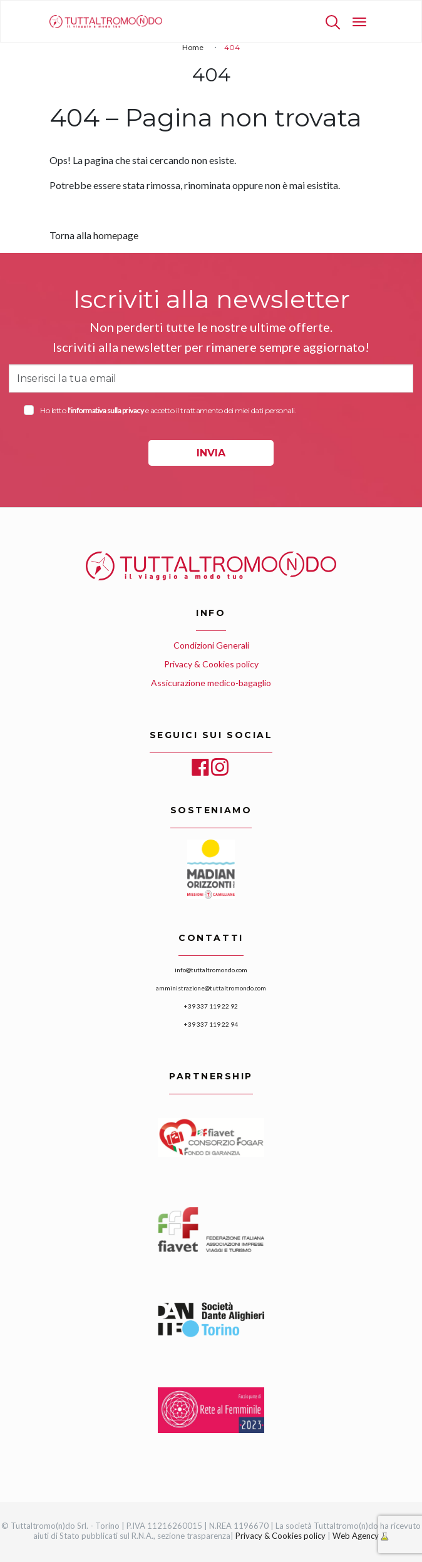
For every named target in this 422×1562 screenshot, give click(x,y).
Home (192, 47)
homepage (115, 235)
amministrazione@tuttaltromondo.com (211, 988)
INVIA (211, 453)
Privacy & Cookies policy (211, 664)
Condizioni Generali (211, 645)
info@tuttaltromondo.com (211, 970)
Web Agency (356, 1536)
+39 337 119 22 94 (211, 1024)
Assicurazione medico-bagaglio (211, 682)
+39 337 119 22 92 (211, 1006)
